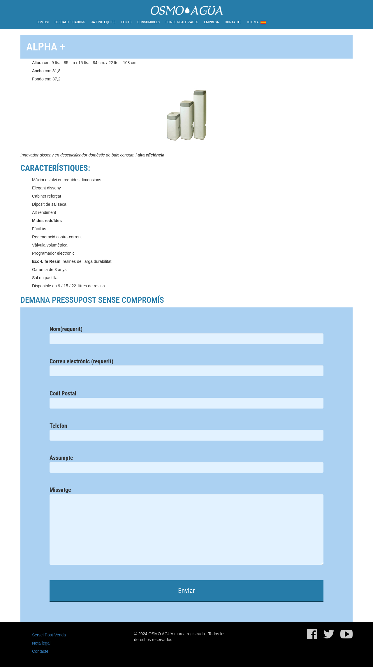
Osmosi (42, 22)
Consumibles (148, 22)
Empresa (211, 22)
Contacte (233, 22)
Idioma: (256, 22)
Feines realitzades (182, 22)
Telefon (186, 430)
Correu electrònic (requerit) (186, 366)
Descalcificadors (69, 22)
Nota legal (41, 643)
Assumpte (186, 462)
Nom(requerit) (186, 333)
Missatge (186, 530)
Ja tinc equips (103, 22)
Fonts (126, 22)
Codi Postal (186, 398)
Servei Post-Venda (49, 635)
